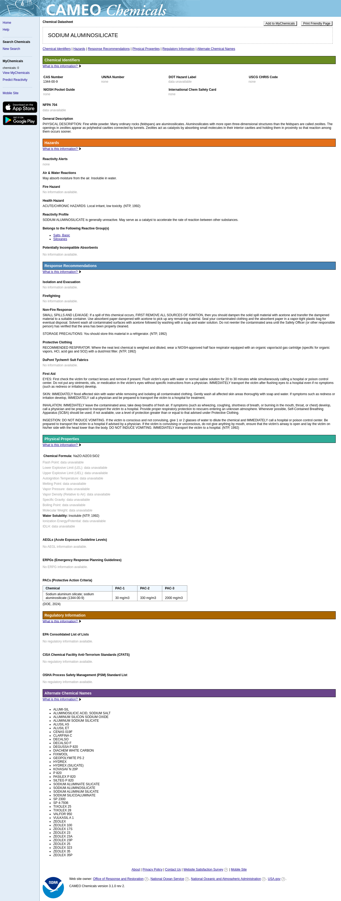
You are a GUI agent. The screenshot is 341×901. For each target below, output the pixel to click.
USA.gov (274, 879)
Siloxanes (60, 239)
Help (6, 29)
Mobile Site (10, 93)
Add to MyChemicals (280, 23)
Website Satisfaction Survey (203, 869)
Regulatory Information (178, 49)
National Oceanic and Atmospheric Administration (226, 879)
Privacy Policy (153, 869)
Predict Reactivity (15, 80)
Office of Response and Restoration (118, 879)
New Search (11, 49)
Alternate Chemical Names (216, 49)
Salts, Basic (61, 235)
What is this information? (61, 66)
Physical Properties (146, 49)
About (136, 869)
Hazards (79, 49)
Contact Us (173, 869)
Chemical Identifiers (57, 49)
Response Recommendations (109, 49)
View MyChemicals (16, 73)
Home (7, 23)
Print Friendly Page (316, 23)
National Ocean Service (167, 879)
